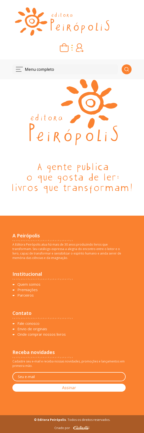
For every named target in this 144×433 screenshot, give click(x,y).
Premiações (27, 289)
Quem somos (28, 284)
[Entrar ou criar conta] (79, 47)
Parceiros (25, 295)
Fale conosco (28, 323)
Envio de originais (32, 329)
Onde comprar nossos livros (41, 334)
